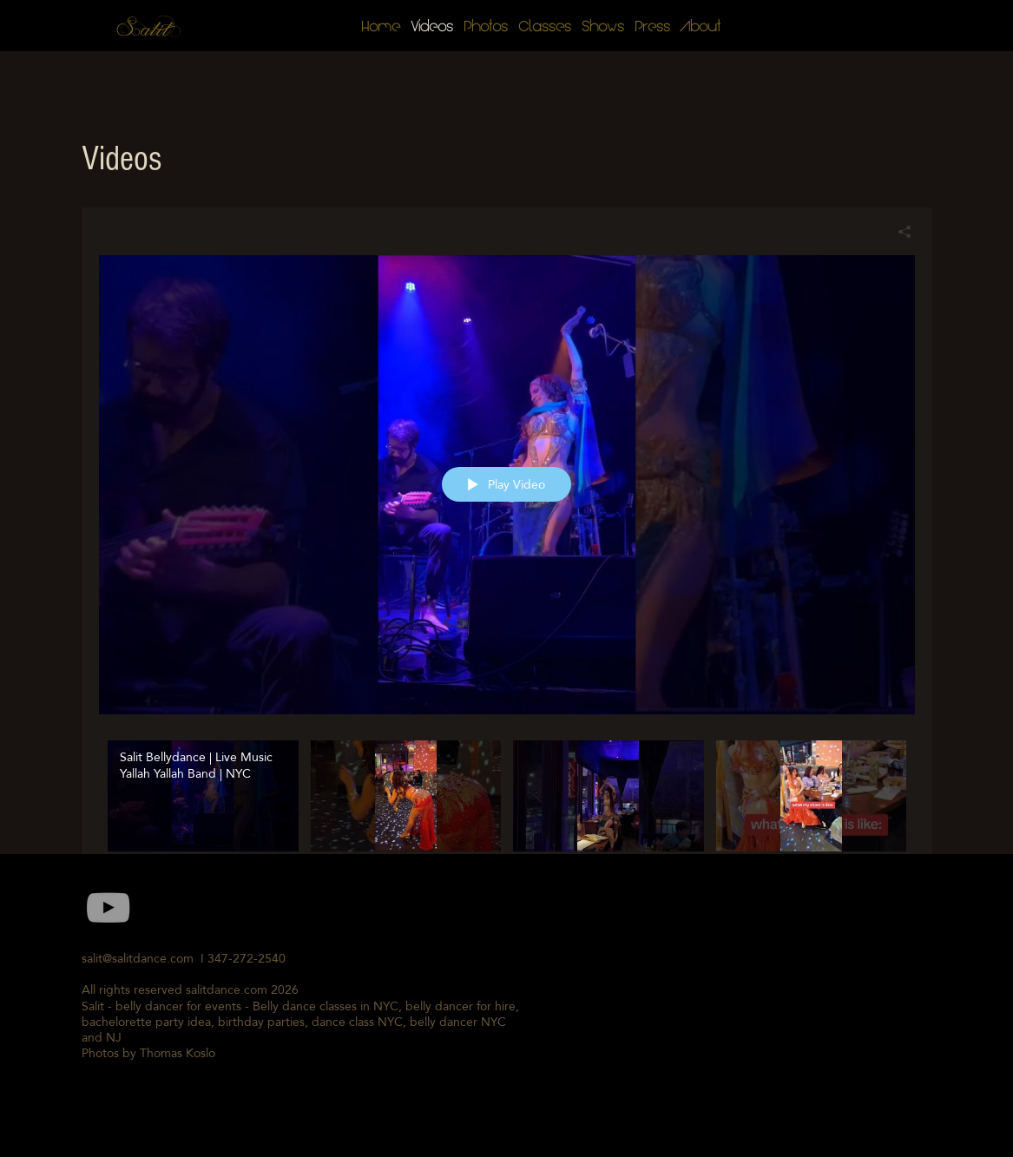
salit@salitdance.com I (144, 958)
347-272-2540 (250, 958)
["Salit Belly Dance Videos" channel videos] (506, 816)
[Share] (898, 231)
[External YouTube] (730, 1001)
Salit (144, 30)
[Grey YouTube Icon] (108, 907)
